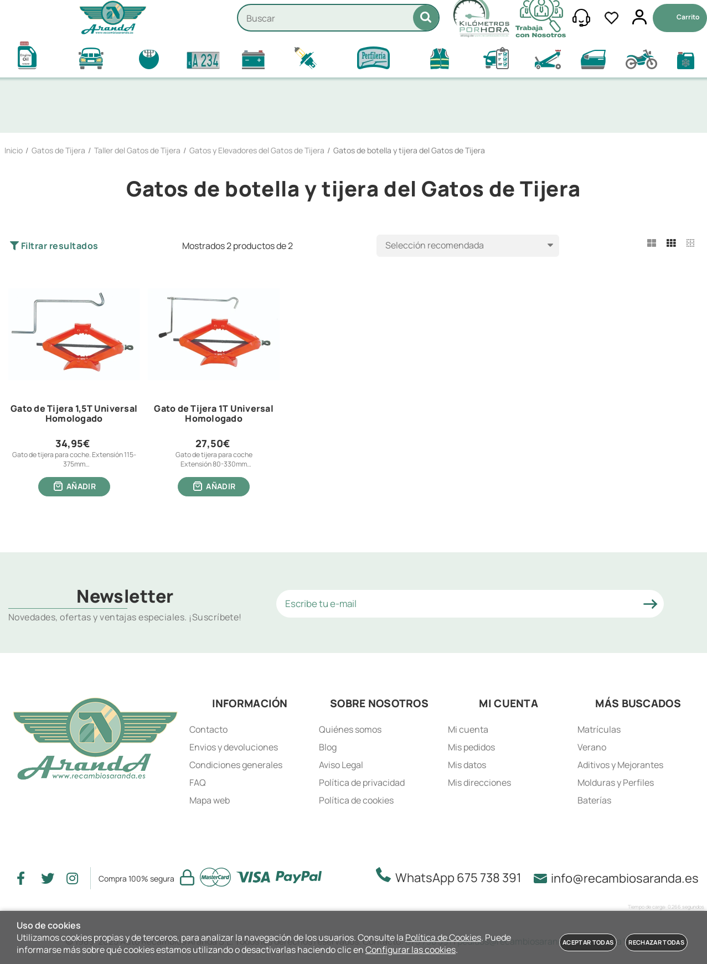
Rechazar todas (656, 942)
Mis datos (467, 765)
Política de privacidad (362, 783)
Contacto (208, 730)
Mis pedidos (471, 748)
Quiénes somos (350, 730)
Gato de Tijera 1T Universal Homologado (213, 413)
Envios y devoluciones (233, 748)
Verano (591, 748)
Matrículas (599, 730)
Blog (328, 748)
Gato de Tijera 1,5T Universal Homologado (74, 413)
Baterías (594, 801)
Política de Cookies (443, 937)
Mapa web (209, 801)
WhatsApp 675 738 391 (452, 877)
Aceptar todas (587, 942)
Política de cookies (356, 801)
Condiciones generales (235, 765)
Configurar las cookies (410, 950)
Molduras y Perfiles (615, 783)
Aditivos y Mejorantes (620, 765)
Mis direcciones (479, 783)
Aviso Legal (341, 765)
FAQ (197, 783)
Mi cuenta (468, 730)
